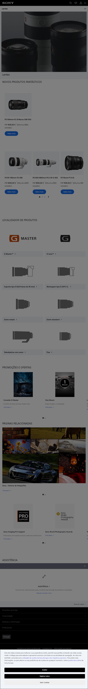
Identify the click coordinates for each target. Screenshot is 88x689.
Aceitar (44, 670)
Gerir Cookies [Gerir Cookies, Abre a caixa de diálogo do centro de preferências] (44, 683)
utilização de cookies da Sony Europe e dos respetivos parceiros (45, 658)
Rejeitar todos (45, 676)
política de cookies (75, 660)
